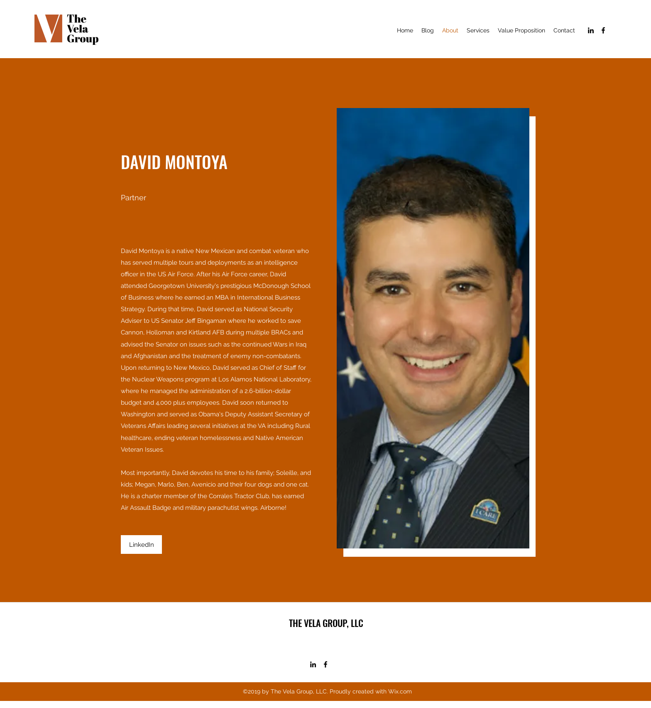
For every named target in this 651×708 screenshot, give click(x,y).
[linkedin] (591, 30)
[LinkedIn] (141, 544)
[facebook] (603, 30)
